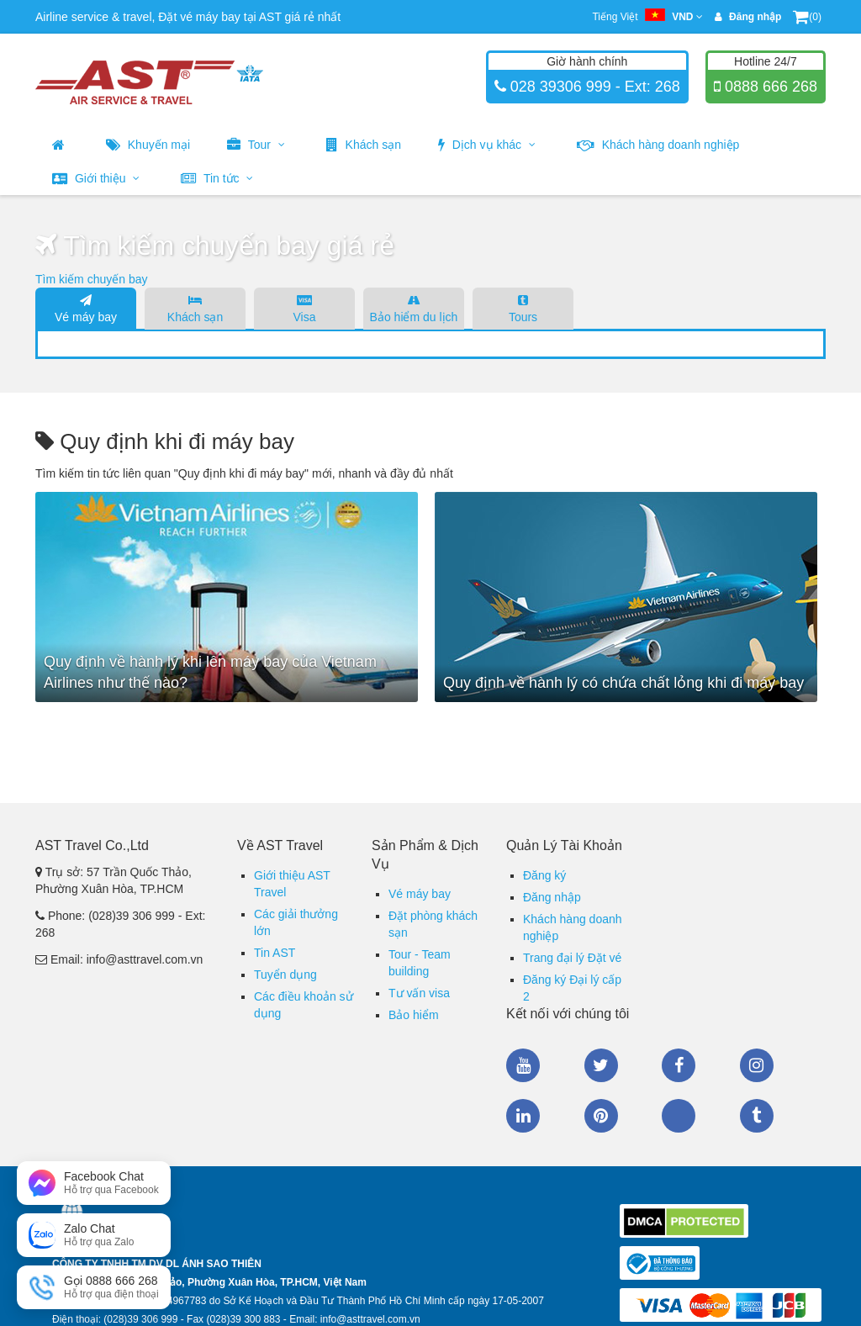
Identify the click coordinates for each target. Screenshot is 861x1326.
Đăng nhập (552, 897)
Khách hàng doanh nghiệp (658, 144)
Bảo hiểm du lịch (413, 308)
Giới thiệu (96, 178)
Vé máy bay (86, 308)
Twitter (601, 1065)
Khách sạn (363, 144)
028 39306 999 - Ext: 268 (593, 86)
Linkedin (523, 1116)
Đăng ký (544, 875)
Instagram (757, 1065)
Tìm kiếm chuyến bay (91, 279)
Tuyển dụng (285, 974)
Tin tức (217, 178)
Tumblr (757, 1116)
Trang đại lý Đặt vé (572, 957)
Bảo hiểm (413, 1015)
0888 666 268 (769, 86)
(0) (807, 17)
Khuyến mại (148, 144)
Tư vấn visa (419, 993)
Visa (304, 308)
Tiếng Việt (647, 17)
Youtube (523, 1065)
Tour (256, 144)
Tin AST (274, 952)
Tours (523, 308)
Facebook (678, 1065)
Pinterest (601, 1116)
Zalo (678, 1116)
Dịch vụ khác (487, 144)
